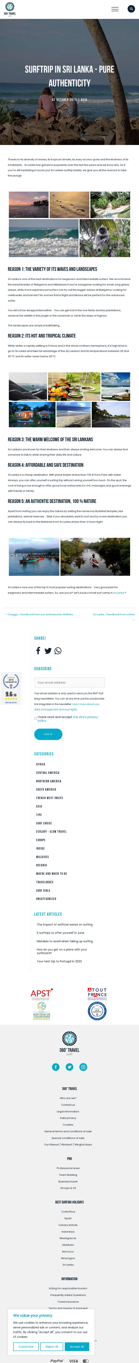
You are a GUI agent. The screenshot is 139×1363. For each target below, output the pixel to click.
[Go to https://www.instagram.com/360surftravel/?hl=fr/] (83, 1067)
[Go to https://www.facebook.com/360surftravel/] (56, 1067)
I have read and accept (68, 718)
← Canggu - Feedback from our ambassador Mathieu (38, 614)
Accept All (77, 1347)
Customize (26, 1347)
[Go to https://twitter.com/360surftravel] (69, 1067)
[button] (114, 9)
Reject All (52, 1347)
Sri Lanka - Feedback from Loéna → (114, 615)
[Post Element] (69, 925)
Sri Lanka (118, 592)
